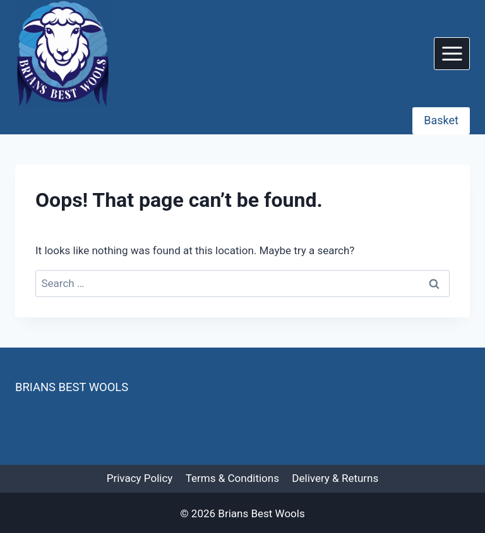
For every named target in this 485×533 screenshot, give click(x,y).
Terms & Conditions (232, 478)
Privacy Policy (140, 478)
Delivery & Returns (335, 478)
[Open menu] (452, 53)
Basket (441, 120)
